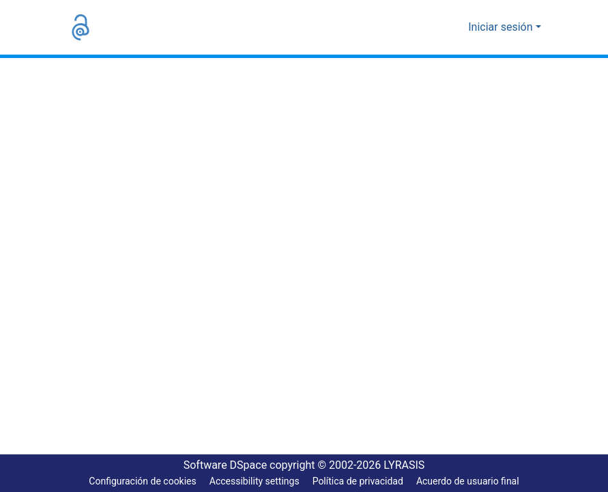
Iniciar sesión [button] (505, 27)
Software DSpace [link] (221, 465)
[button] (80, 27)
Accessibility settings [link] (252, 481)
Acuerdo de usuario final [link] (469, 481)
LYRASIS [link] (408, 465)
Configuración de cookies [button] (139, 481)
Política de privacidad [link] (357, 481)
